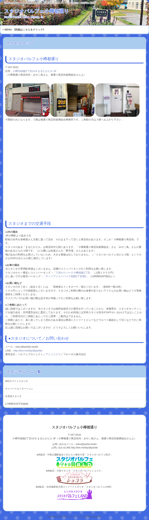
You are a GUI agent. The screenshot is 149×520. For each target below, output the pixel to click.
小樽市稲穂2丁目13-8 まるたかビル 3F (34, 71)
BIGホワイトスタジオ (16, 381)
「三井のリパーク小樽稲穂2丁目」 (72, 272)
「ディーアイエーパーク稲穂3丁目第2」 (66, 276)
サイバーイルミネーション (19, 388)
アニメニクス (53, 354)
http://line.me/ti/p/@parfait (27, 350)
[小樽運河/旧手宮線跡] (16, 403)
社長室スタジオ (13, 396)
